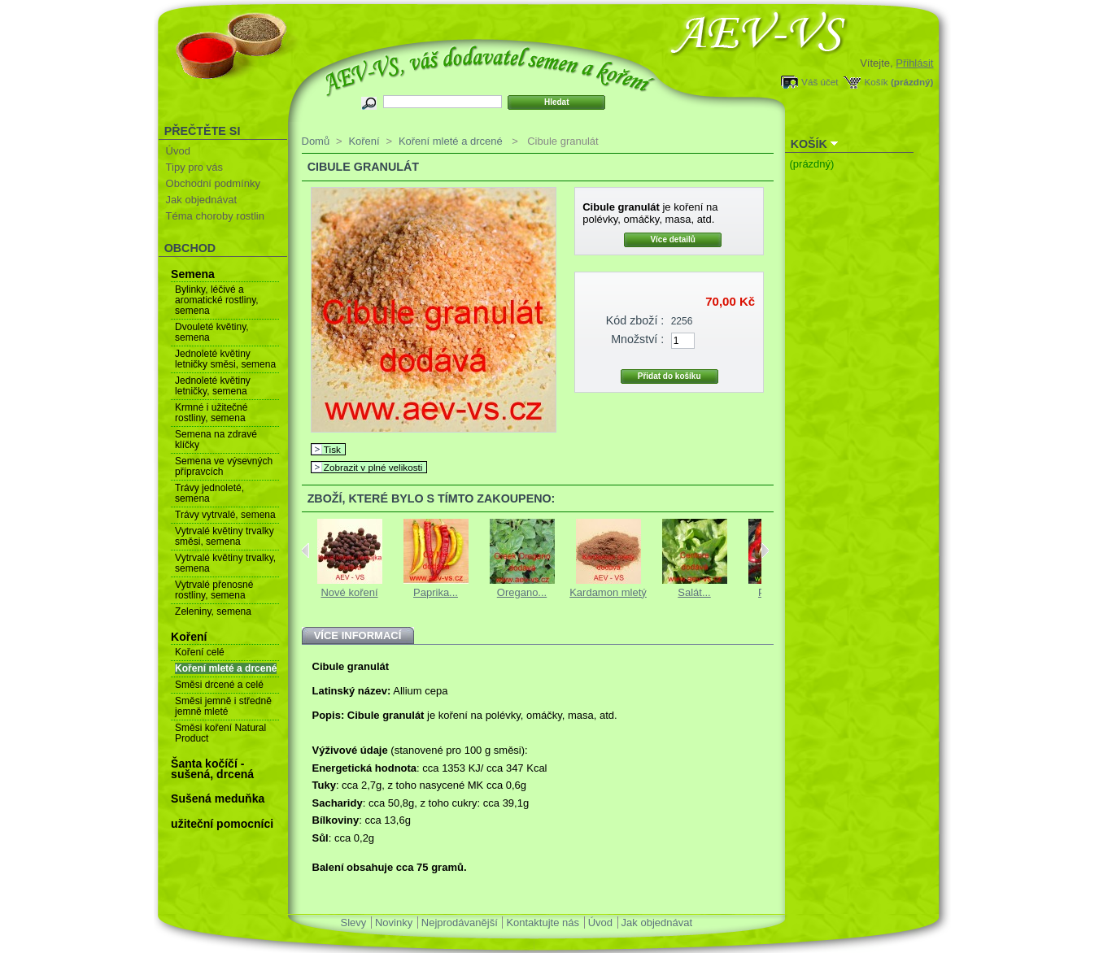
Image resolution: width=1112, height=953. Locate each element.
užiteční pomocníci (222, 823)
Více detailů (673, 239)
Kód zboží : (635, 320)
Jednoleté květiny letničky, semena (213, 386)
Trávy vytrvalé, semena (225, 514)
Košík (875, 81)
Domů (316, 141)
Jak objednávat (201, 200)
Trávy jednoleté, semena (209, 493)
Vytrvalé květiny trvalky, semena (225, 563)
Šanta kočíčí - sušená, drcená (212, 769)
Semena (193, 274)
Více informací (358, 635)
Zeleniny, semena (213, 611)
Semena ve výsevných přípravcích (224, 466)
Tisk (332, 449)
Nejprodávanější (459, 922)
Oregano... (522, 592)
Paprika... (435, 592)
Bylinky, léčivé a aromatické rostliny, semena (216, 300)
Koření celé (200, 652)
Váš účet (819, 81)
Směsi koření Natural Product (220, 733)
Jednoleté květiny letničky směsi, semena (225, 359)
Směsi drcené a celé (219, 684)
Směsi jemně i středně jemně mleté (223, 706)
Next (765, 550)
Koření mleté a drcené (226, 668)
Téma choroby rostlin (215, 216)
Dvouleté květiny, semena (212, 332)
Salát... (694, 592)
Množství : (637, 339)
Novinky (393, 922)
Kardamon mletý (608, 592)
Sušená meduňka (217, 798)
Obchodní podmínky (213, 183)
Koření (189, 636)
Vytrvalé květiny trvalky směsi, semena (224, 536)
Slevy (354, 922)
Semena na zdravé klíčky (216, 439)
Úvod (178, 151)
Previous (305, 550)
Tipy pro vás (194, 167)
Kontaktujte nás (542, 922)
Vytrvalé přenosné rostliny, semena (214, 590)
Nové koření (349, 592)
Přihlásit (914, 63)
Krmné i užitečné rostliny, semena (211, 413)
